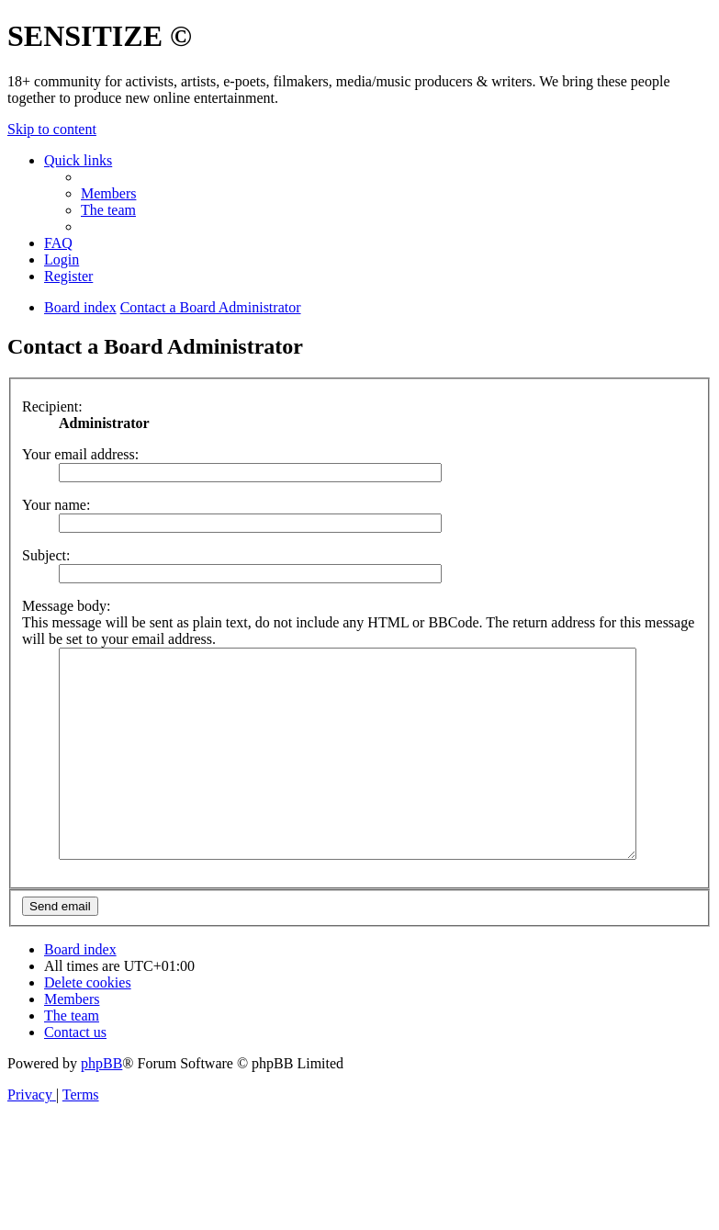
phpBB (101, 1104)
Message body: (66, 606)
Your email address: (80, 454)
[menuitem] (108, 193)
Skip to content (51, 129)
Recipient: (52, 406)
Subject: (46, 555)
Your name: (56, 505)
